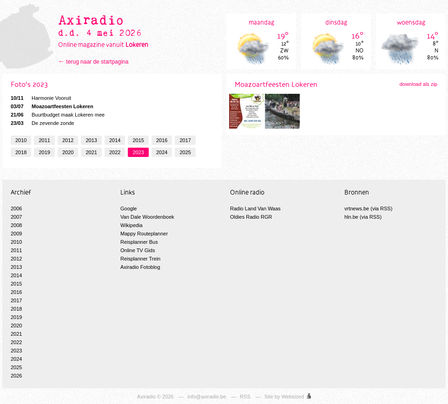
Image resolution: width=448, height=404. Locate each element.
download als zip (418, 84)
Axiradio (146, 396)
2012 (67, 140)
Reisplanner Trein (140, 258)
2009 (16, 233)
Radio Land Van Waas (255, 208)
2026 (16, 375)
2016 (161, 140)
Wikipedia (131, 225)
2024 (161, 152)
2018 (20, 152)
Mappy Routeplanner (144, 233)
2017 (185, 140)
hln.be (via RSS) (363, 217)
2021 (91, 152)
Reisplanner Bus (139, 242)
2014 (114, 140)
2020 (67, 152)
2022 (114, 152)
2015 (138, 140)
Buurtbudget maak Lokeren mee (58, 115)
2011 (44, 140)
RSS (245, 396)
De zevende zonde (42, 123)
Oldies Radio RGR (251, 217)
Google (128, 208)
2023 (138, 152)
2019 (44, 152)
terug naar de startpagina (97, 62)
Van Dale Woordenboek (147, 217)
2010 (20, 140)
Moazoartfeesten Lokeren (52, 106)
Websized (293, 396)
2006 (16, 208)
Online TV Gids (137, 250)
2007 (16, 217)
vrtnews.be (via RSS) (368, 208)
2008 (16, 225)
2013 (91, 140)
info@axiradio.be (207, 396)
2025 (185, 152)
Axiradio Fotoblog (140, 267)
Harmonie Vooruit (41, 98)
